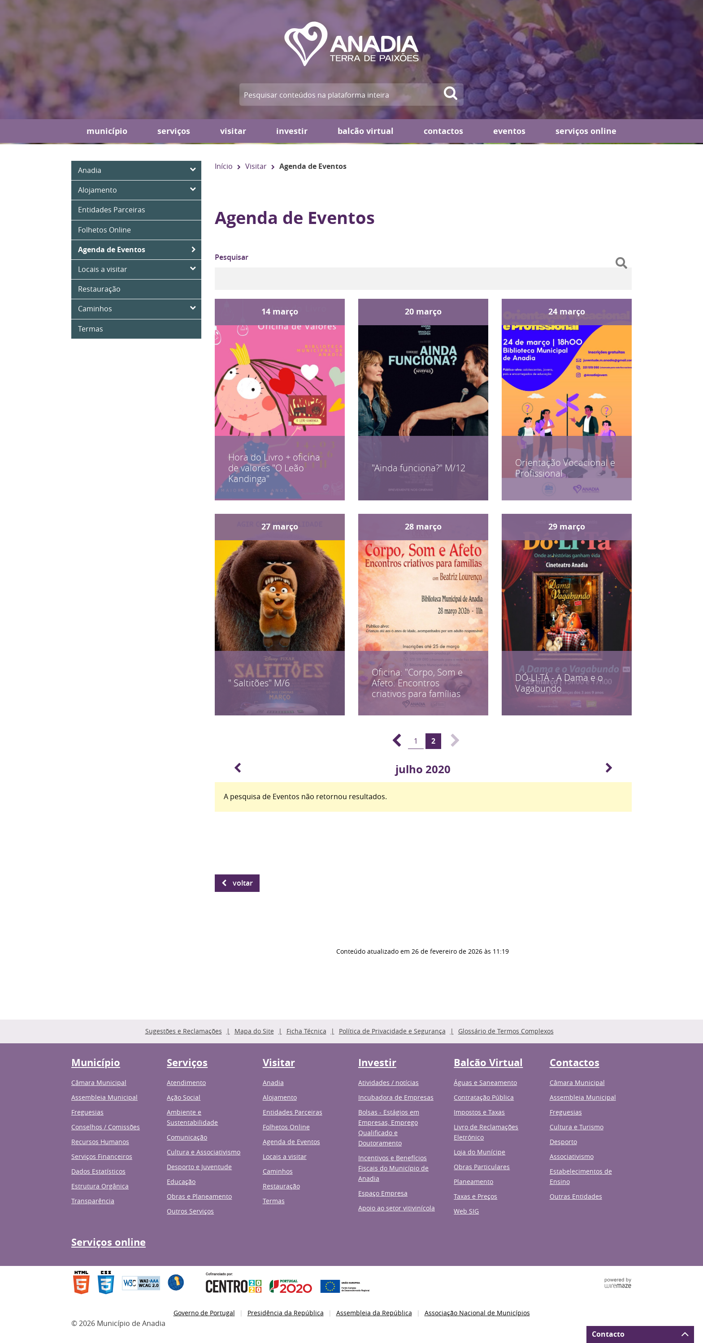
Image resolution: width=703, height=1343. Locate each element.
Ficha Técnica (306, 1031)
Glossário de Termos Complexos (506, 1031)
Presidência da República (285, 1313)
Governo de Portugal (204, 1313)
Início (224, 166)
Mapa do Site (254, 1031)
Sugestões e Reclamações (183, 1031)
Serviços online (585, 131)
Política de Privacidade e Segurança (392, 1031)
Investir (292, 131)
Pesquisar (231, 257)
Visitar (233, 131)
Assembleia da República (374, 1313)
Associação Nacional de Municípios (477, 1313)
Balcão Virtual (366, 131)
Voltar (243, 883)
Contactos (443, 131)
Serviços (173, 131)
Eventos (509, 131)
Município (107, 131)
